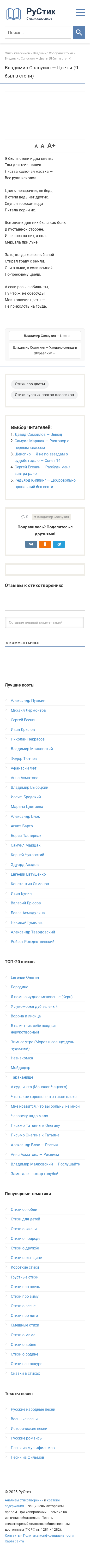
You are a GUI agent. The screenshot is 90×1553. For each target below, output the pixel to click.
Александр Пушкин (28, 700)
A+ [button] (51, 145)
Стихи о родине (24, 1354)
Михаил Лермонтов (28, 710)
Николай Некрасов (28, 739)
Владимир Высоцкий (29, 787)
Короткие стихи (25, 1267)
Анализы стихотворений (24, 1500)
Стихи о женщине (26, 1257)
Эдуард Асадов (25, 864)
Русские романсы (26, 1438)
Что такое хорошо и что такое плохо (44, 1096)
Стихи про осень (25, 1286)
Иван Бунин (21, 893)
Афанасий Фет (23, 768)
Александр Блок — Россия (34, 1145)
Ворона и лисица (26, 1016)
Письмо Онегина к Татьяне (35, 1135)
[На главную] (32, 19)
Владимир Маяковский (32, 749)
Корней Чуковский (27, 855)
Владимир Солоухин (53, 517)
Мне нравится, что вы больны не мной (45, 1106)
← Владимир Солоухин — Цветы (45, 336)
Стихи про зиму (25, 1296)
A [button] (36, 146)
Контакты (13, 1536)
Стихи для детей (25, 1219)
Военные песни (24, 1419)
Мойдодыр (20, 1067)
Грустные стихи (24, 1277)
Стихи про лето (24, 1315)
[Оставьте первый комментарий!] (44, 622)
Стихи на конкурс (26, 1364)
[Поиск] (38, 32)
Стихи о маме (23, 1335)
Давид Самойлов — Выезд (38, 434)
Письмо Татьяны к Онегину (35, 1125)
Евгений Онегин (25, 977)
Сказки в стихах (25, 1373)
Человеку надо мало (29, 1116)
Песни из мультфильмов (33, 1447)
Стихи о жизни (24, 1229)
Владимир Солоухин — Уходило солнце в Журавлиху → (45, 350)
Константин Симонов (30, 884)
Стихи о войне (23, 1344)
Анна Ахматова (24, 778)
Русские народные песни (33, 1409)
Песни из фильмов (27, 1457)
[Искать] (79, 32)
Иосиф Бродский (26, 797)
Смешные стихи (25, 1325)
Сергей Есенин (23, 720)
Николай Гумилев (26, 922)
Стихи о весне (23, 1306)
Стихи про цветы (30, 384)
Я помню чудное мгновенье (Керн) (42, 997)
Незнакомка (22, 1058)
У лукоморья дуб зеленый (34, 1006)
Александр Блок (25, 816)
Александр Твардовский (33, 932)
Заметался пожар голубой (34, 1173)
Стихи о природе (25, 1238)
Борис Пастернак (26, 835)
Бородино (19, 987)
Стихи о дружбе (25, 1248)
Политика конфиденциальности (48, 1536)
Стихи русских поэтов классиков (44, 395)
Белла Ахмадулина (28, 913)
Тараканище (22, 1077)
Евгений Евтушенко (28, 874)
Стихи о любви (24, 1209)
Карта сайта (14, 1541)
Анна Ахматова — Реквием (35, 1154)
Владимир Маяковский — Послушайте (45, 1164)
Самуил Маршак (26, 845)
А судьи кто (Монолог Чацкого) (39, 1087)
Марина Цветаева (27, 806)
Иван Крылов (23, 729)
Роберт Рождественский (32, 941)
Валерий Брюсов (26, 903)
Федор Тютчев (24, 758)
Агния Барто (22, 826)
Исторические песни (29, 1428)
